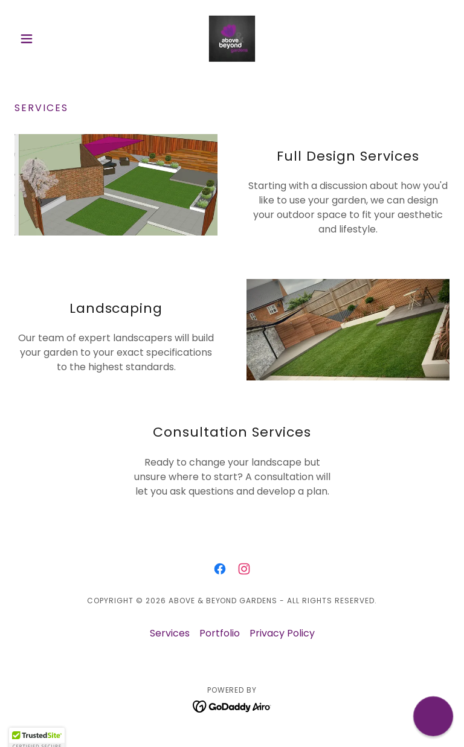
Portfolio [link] (219, 633)
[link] (232, 38)
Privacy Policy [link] (282, 633)
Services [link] (170, 633)
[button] (47, 39)
